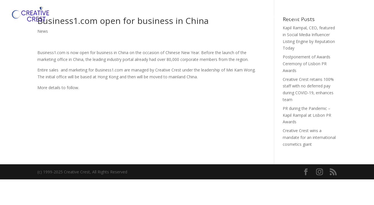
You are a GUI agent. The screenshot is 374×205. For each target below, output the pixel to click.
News (42, 31)
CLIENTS (297, 17)
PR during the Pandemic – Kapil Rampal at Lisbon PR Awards (307, 115)
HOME (207, 17)
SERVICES (234, 17)
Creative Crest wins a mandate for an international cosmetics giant (309, 137)
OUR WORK (266, 17)
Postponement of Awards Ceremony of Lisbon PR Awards (306, 63)
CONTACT (331, 17)
